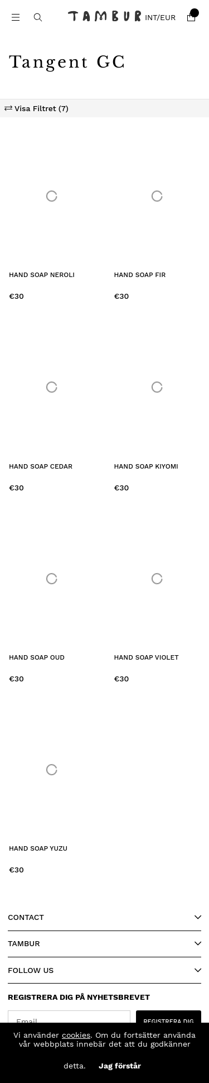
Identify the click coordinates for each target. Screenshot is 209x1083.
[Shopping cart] (191, 17)
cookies (76, 1034)
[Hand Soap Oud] (52, 579)
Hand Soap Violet (146, 657)
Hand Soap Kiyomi (146, 466)
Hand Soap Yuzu (38, 848)
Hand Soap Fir (140, 275)
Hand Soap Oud (37, 657)
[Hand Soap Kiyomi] (157, 387)
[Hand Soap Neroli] (52, 196)
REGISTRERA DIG (168, 1021)
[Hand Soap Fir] (157, 196)
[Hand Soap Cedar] (52, 387)
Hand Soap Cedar (40, 466)
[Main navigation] (15, 17)
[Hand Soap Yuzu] (52, 770)
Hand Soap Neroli (42, 275)
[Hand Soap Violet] (157, 579)
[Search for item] (38, 17)
